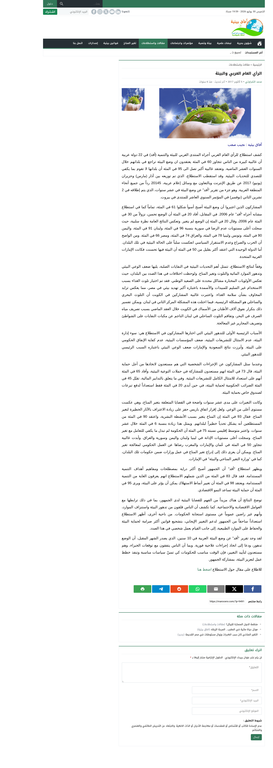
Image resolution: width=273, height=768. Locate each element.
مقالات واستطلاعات (135, 43)
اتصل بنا (60, 43)
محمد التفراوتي (236, 81)
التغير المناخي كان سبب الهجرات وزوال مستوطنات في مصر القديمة (204, 634)
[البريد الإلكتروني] (56, 12)
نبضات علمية (206, 43)
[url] (209, 711)
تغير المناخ (112, 43)
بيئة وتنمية (187, 43)
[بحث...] (67, 3)
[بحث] (44, 4)
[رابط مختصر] (209, 601)
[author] (209, 690)
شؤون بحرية (227, 43)
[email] (209, 700)
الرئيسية (242, 43)
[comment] (174, 672)
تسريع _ (219, 52)
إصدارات (76, 43)
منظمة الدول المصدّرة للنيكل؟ (224, 624)
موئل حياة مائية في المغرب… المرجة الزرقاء (216, 629)
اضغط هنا (187, 569)
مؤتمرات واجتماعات (164, 43)
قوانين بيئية (93, 43)
